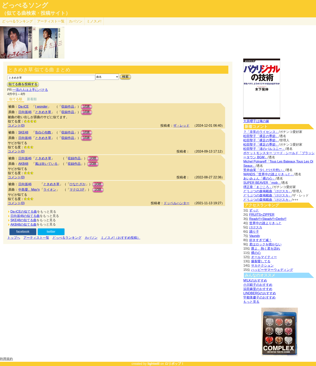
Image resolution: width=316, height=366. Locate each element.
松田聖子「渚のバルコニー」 (264, 148)
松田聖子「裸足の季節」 (261, 136)
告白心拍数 (43, 132)
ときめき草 (43, 112)
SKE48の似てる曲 (23, 220)
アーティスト (50, 21)
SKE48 (23, 132)
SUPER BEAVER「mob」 (262, 182)
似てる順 (15, 99)
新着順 (32, 99)
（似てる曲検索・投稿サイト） (36, 13)
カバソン (75, 21)
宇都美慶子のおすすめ (259, 297)
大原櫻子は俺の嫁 (256, 121)
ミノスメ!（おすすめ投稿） (120, 237)
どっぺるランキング (66, 237)
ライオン (49, 189)
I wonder (41, 106)
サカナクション (262, 265)
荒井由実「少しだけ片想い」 (264, 170)
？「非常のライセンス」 (261, 132)
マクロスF (77, 189)
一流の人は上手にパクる (30, 90)
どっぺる (17, 21)
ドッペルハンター (176, 203)
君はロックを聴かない (265, 244)
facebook (22, 231)
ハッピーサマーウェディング (272, 269)
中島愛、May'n (29, 189)
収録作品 (67, 106)
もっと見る (251, 301)
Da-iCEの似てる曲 (23, 211)
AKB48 (23, 163)
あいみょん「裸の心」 (259, 178)
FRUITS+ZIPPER (261, 214)
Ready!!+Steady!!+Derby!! (267, 219)
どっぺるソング (25, 5)
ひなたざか (78, 184)
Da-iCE (23, 106)
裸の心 (256, 253)
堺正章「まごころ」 (257, 187)
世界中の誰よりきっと (265, 223)
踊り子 (254, 231)
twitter (51, 231)
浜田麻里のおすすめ (257, 289)
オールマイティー (264, 257)
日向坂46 (25, 112)
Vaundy (254, 236)
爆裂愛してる (260, 261)
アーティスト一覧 (36, 237)
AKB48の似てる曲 (23, 224)
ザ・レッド (181, 125)
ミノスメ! (94, 21)
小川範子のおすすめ (257, 284)
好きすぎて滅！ (260, 240)
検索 (125, 76)
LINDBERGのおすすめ (259, 293)
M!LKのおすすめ (255, 280)
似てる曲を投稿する (22, 84)
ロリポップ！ (174, 363)
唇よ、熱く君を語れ (265, 248)
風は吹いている (46, 163)
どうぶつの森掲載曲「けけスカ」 (267, 191)
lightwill (154, 363)
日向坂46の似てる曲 (25, 216)
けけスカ (255, 227)
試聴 (86, 106)
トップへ (13, 237)
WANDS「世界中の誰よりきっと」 (268, 174)
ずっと (254, 210)
